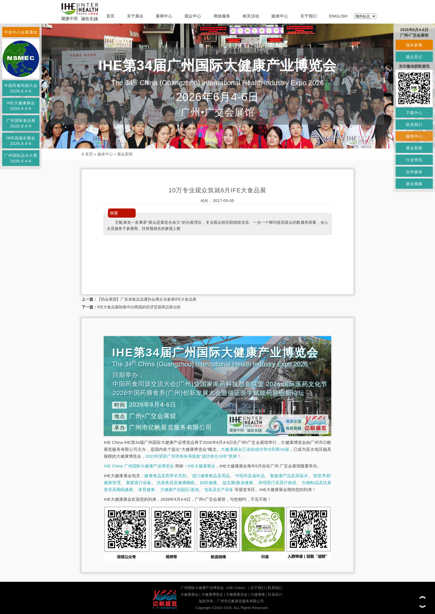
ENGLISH (338, 16)
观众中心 (192, 16)
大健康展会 (189, 594)
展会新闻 (125, 154)
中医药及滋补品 (250, 475)
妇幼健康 (208, 482)
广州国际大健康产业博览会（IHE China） (214, 588)
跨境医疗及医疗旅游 (278, 482)
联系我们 (275, 588)
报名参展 (414, 45)
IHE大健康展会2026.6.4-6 (21, 106)
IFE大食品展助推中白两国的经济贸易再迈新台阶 (139, 307)
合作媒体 (414, 172)
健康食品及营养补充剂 (165, 475)
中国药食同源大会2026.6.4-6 (20, 88)
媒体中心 (279, 16)
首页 (110, 16)
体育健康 (146, 489)
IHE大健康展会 (201, 466)
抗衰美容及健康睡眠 (176, 482)
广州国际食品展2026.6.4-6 (21, 123)
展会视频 (414, 184)
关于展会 (135, 16)
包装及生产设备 (218, 489)
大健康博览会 (212, 594)
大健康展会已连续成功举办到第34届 (255, 449)
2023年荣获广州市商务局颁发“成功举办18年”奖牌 (191, 456)
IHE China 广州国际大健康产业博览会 (139, 466)
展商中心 (164, 16)
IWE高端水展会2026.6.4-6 (20, 141)
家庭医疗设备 (138, 482)
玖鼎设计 (275, 594)
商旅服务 (222, 16)
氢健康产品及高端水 (289, 475)
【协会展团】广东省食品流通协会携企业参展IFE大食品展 (146, 299)
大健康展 (258, 594)
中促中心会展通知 (20, 32)
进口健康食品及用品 (211, 475)
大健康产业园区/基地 (179, 489)
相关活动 (250, 16)
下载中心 (414, 112)
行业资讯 (414, 160)
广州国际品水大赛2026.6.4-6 (20, 158)
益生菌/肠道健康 (237, 482)
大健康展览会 (236, 594)
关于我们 (308, 16)
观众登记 (414, 57)
